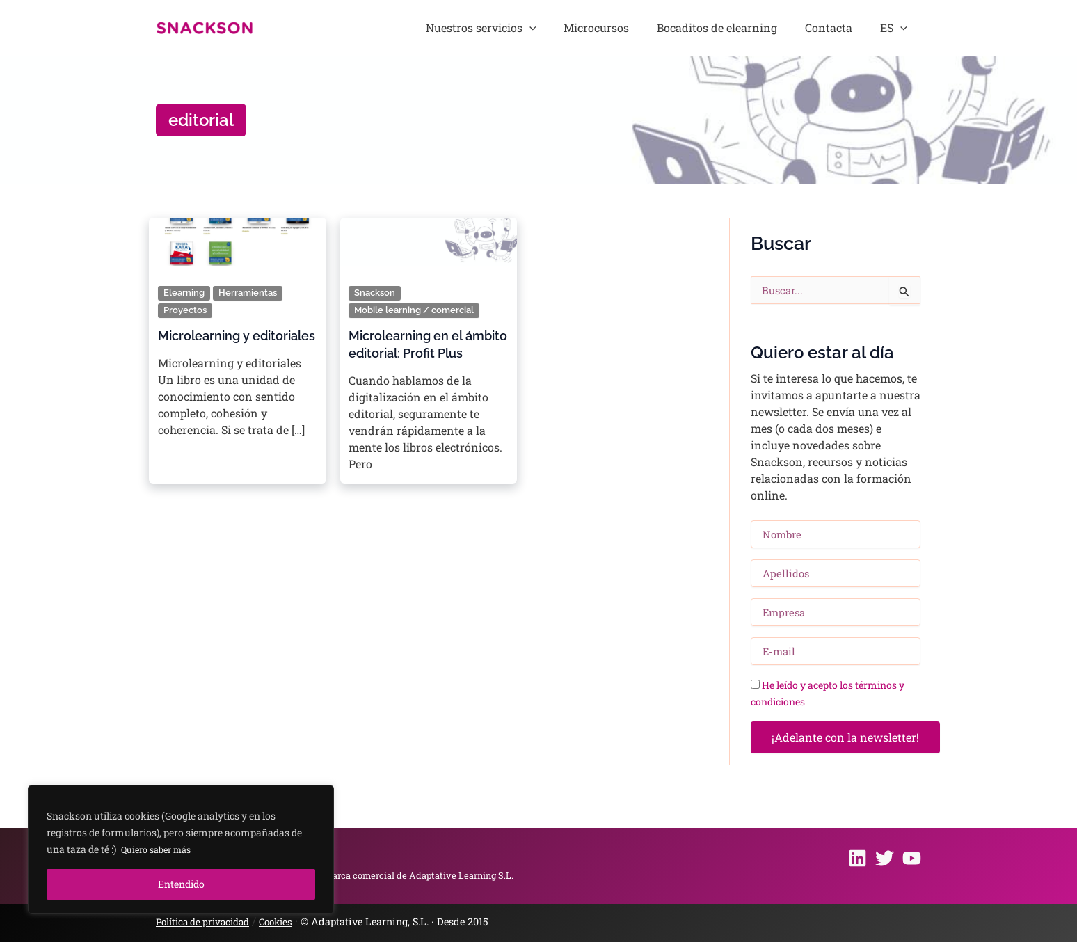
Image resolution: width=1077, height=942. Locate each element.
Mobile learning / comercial (416, 308)
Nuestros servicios (545, 28)
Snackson (376, 292)
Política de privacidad (208, 921)
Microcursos (647, 27)
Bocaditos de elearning (753, 27)
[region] (181, 849)
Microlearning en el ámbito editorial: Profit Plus (418, 351)
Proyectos (186, 308)
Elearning (184, 292)
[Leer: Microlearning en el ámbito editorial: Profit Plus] (428, 237)
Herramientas (250, 292)
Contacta (851, 27)
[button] (594, 28)
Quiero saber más (160, 849)
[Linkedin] (857, 858)
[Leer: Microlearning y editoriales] (237, 237)
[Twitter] (884, 858)
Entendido (181, 884)
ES (901, 28)
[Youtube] (911, 858)
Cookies (289, 921)
